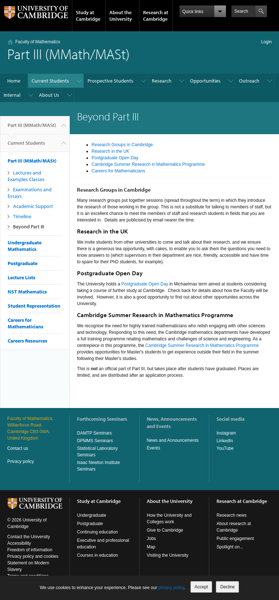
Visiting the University (168, 555)
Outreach (249, 80)
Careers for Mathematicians (25, 323)
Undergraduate (91, 515)
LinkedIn (225, 440)
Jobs (151, 538)
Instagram (226, 433)
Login (266, 41)
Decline (227, 586)
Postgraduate (22, 263)
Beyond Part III (28, 226)
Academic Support (33, 206)
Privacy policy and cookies (32, 556)
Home (13, 80)
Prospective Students (110, 80)
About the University (120, 15)
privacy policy (171, 587)
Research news (232, 515)
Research (161, 80)
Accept (201, 586)
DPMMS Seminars (95, 440)
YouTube (225, 448)
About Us (49, 95)
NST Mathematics (27, 291)
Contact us (17, 448)
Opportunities (205, 80)
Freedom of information (29, 549)
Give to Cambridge (165, 530)
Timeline (22, 216)
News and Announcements (173, 440)
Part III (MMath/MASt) (32, 128)
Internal (12, 95)
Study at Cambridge (88, 15)
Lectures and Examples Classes (26, 176)
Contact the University (28, 536)
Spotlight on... (230, 546)
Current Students (50, 80)
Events (153, 448)
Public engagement (235, 538)
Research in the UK (110, 151)
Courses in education (97, 555)
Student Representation (34, 306)
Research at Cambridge (155, 15)
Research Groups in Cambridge (122, 144)
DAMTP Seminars (94, 433)
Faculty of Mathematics (37, 41)
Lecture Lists (21, 277)
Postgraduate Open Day (115, 157)
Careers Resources (27, 340)
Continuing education (97, 532)
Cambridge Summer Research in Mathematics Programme (148, 164)
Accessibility (19, 543)
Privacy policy (20, 461)
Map (151, 546)
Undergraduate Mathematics (24, 245)
